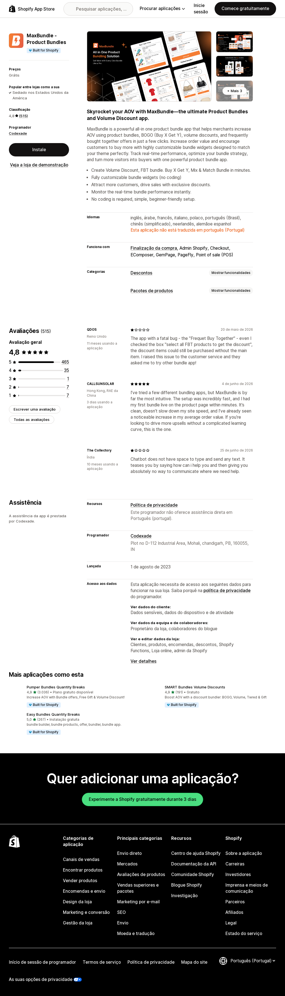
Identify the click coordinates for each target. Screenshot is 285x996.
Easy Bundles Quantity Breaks (53, 714)
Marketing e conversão (86, 912)
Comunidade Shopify (192, 874)
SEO (121, 912)
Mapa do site (194, 962)
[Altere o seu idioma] (252, 961)
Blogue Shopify (186, 885)
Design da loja (77, 901)
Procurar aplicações (162, 8)
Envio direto (129, 853)
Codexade (18, 133)
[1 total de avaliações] (68, 378)
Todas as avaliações (32, 419)
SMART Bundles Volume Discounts (195, 687)
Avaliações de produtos (141, 874)
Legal (231, 923)
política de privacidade (226, 590)
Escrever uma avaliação (35, 409)
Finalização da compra (154, 248)
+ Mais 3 (234, 91)
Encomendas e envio (84, 891)
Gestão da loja (77, 923)
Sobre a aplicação (243, 853)
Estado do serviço (243, 933)
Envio (122, 923)
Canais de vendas (81, 859)
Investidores (238, 874)
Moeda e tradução (135, 933)
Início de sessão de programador (42, 962)
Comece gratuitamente (245, 8)
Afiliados (234, 912)
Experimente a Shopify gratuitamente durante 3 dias (142, 799)
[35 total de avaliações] (66, 370)
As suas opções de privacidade (40, 979)
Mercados (127, 864)
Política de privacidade (154, 505)
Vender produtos (80, 880)
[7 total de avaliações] (68, 387)
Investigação (184, 895)
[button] (73, 696)
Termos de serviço (102, 962)
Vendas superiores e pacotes (138, 888)
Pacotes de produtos (152, 290)
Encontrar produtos (82, 870)
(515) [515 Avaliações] (23, 116)
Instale (39, 149)
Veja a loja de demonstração (39, 165)
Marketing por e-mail (138, 901)
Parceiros (235, 901)
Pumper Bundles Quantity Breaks (56, 687)
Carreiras (234, 864)
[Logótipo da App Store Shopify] (32, 9)
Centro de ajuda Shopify (196, 853)
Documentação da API (193, 864)
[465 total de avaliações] (65, 362)
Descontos (141, 273)
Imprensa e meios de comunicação (246, 888)
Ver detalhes (143, 661)
